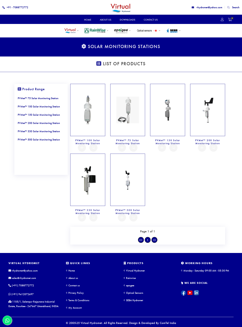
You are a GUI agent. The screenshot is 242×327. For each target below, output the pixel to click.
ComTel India (168, 323)
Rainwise (130, 278)
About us (72, 278)
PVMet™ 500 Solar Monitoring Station (127, 211)
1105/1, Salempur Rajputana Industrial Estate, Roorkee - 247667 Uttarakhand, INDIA (33, 304)
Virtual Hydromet (24, 263)
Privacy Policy (75, 292)
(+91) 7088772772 (21, 285)
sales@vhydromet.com (22, 278)
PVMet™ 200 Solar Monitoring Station (207, 142)
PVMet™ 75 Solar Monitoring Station (128, 142)
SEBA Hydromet (133, 300)
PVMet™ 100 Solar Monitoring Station (87, 142)
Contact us (73, 285)
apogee (129, 285)
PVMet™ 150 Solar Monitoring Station (167, 142)
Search (233, 7)
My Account (74, 307)
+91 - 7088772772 (15, 7)
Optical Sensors (133, 292)
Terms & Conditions (77, 300)
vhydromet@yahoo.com (207, 7)
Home (70, 270)
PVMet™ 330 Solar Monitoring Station (87, 211)
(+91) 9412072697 (21, 294)
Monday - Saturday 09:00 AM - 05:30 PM (205, 270)
